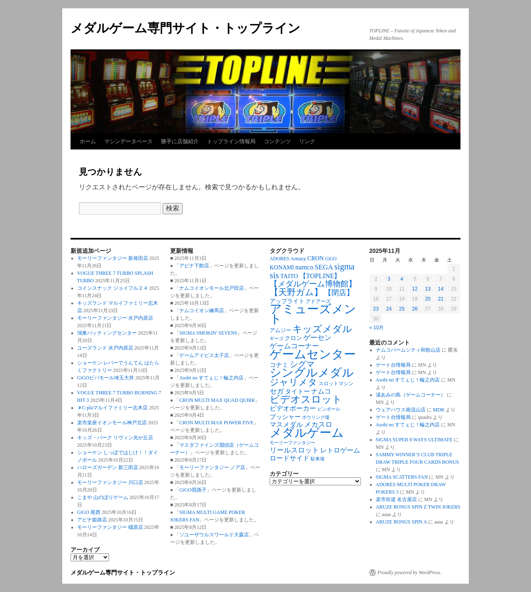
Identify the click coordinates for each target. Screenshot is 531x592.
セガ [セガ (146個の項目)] (277, 391)
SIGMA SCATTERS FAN (402, 477)
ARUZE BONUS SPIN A (401, 522)
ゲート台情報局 (393, 365)
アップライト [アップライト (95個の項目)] (287, 301)
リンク (307, 141)
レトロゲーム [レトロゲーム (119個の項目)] (340, 450)
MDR (438, 410)
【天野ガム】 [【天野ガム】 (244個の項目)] (296, 292)
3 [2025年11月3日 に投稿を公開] (388, 279)
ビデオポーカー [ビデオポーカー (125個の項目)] (293, 408)
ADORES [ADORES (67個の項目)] (279, 259)
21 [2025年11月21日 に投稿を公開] (440, 299)
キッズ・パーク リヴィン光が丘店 (115, 437)
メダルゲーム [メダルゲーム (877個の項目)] (307, 432)
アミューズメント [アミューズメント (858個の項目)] (313, 313)
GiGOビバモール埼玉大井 (105, 378)
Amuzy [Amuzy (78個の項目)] (298, 259)
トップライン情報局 (231, 141)
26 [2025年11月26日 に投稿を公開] (414, 309)
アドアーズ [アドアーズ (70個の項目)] (318, 301)
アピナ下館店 (194, 266)
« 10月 (376, 327)
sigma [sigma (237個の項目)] (344, 266)
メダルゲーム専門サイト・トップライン (185, 28)
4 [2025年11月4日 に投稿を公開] (401, 279)
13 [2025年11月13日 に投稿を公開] (428, 289)
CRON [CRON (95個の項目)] (315, 258)
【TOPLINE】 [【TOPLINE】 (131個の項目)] (320, 276)
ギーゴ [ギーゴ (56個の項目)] (276, 338)
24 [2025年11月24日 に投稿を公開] (389, 309)
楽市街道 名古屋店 (396, 499)
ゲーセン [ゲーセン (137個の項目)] (317, 338)
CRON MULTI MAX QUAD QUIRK (217, 400)
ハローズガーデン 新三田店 (107, 467)
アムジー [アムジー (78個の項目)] (280, 330)
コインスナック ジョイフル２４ (112, 288)
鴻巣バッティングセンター (107, 333)
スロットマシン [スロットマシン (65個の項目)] (336, 384)
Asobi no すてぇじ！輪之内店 (211, 378)
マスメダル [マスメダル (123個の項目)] (286, 424)
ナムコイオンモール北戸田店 (211, 288)
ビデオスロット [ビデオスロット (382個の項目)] (306, 399)
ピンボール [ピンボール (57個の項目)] (328, 409)
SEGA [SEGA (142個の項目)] (323, 267)
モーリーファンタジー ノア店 (212, 467)
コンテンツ (277, 141)
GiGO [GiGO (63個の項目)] (330, 258)
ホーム (88, 141)
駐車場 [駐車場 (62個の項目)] (317, 458)
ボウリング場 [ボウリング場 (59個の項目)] (315, 417)
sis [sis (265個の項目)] (274, 275)
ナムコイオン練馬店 (201, 310)
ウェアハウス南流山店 (401, 410)
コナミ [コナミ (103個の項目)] (279, 365)
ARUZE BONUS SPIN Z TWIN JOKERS (418, 507)
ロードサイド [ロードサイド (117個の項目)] (289, 458)
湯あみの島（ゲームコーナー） (411, 395)
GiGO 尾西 (88, 512)
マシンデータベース (128, 141)
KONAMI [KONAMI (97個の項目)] (282, 267)
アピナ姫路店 (92, 520)
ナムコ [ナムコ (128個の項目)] (321, 391)
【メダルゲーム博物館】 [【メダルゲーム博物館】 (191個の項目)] (313, 283)
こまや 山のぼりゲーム (102, 497)
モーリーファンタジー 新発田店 (112, 258)
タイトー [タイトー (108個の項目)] (297, 391)
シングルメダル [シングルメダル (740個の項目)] (312, 372)
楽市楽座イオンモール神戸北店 (112, 423)
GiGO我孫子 (192, 490)
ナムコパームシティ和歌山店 (408, 350)
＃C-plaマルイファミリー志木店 (112, 408)
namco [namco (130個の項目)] (304, 267)
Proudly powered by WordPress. (409, 572)
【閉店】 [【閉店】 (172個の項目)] (339, 293)
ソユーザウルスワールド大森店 (214, 535)
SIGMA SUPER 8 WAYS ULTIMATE (414, 440)
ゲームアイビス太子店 (204, 355)
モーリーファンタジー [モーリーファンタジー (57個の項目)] (292, 442)
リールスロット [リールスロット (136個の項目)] (294, 450)
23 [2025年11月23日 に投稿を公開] (375, 309)
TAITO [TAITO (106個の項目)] (289, 276)
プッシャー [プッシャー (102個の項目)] (285, 416)
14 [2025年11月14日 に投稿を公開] (440, 289)
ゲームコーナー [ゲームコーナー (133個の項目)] (294, 346)
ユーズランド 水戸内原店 (105, 348)
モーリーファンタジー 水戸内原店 (115, 318)
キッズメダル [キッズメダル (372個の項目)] (322, 328)
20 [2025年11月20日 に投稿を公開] (428, 299)
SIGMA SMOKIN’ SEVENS (208, 333)
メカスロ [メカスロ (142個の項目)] (318, 424)
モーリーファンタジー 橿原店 (110, 527)
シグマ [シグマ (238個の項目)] (302, 364)
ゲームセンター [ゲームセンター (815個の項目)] (313, 354)
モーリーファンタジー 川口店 (110, 482)
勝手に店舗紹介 (180, 141)
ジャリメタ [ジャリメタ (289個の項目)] (293, 382)
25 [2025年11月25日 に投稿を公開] (401, 309)
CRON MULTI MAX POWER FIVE (216, 423)
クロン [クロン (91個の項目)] (293, 338)
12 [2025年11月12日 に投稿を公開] (414, 289)
